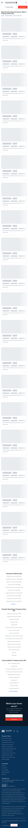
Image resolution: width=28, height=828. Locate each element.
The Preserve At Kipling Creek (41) (14, 671)
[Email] (14, 715)
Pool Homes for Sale (14, 633)
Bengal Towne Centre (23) (14, 674)
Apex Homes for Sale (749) (14, 590)
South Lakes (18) (14, 685)
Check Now (14, 719)
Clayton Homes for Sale (7, 744)
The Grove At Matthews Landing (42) (14, 669)
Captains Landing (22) (14, 677)
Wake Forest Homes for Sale (8, 757)
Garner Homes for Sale (7, 750)
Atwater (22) (14, 680)
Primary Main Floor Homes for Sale (14, 638)
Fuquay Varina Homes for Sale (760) (14, 587)
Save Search (23, 7)
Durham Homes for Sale (7, 746)
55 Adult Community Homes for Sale (14, 636)
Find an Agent (5, 770)
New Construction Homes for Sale (14, 627)
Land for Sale (14, 624)
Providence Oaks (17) (14, 688)
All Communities (14, 691)
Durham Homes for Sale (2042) (14, 581)
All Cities (14, 604)
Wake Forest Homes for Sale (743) (14, 593)
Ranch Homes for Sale (14, 649)
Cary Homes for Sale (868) (14, 584)
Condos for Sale (14, 622)
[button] (2, 2)
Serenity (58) (14, 666)
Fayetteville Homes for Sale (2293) (14, 579)
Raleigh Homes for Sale (7, 755)
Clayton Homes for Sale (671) (14, 598)
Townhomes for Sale (14, 619)
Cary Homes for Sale (6, 740)
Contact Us (4, 767)
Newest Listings (5, 759)
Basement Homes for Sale (14, 644)
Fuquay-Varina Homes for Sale (9, 748)
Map (14, 825)
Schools (14, 652)
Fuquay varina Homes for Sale (14, 613)
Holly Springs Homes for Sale (8, 753)
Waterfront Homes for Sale (14, 641)
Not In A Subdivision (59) (14, 663)
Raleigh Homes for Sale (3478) (14, 576)
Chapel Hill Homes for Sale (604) (14, 601)
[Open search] (22, 2)
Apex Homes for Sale (6, 738)
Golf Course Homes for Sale (14, 647)
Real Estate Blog (6, 772)
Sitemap (4, 774)
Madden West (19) (14, 683)
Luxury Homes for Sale (14, 630)
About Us (4, 765)
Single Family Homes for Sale (14, 616)
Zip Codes (14, 655)
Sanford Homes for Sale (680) (14, 595)
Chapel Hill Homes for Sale (8, 742)
